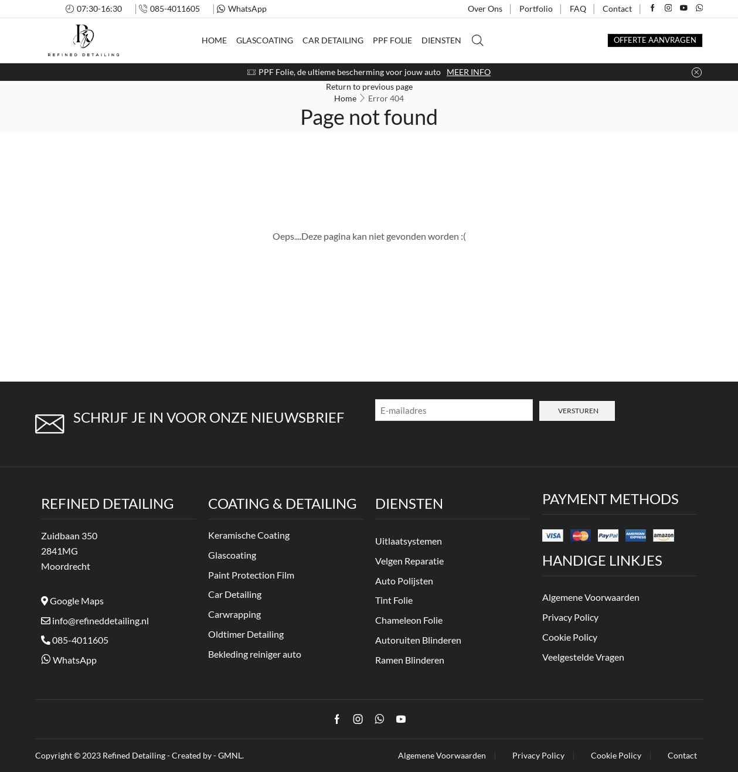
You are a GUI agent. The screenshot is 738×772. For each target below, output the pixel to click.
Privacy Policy (538, 755)
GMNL (230, 755)
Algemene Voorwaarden (442, 755)
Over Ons (485, 8)
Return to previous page (369, 86)
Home (214, 40)
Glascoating (264, 40)
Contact (617, 8)
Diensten (441, 40)
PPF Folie (392, 40)
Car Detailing (332, 40)
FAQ (578, 8)
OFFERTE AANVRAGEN (655, 40)
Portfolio (536, 8)
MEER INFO (469, 72)
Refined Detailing (134, 755)
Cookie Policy (616, 755)
